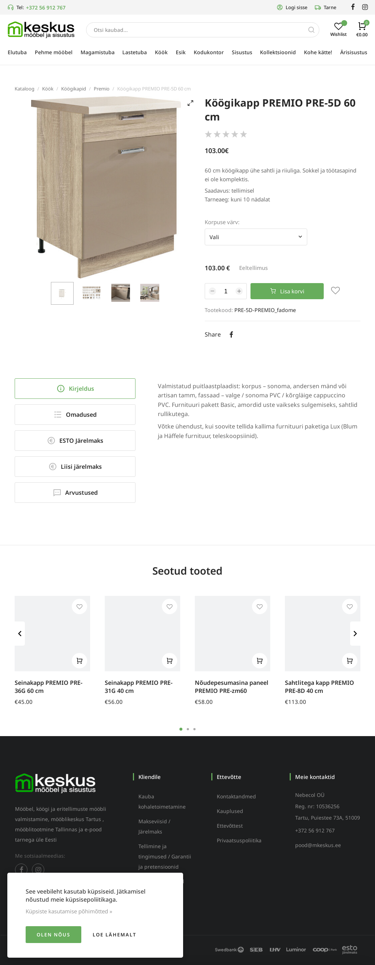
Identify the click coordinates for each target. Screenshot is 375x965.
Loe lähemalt (114, 934)
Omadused (75, 414)
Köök (47, 88)
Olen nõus (53, 934)
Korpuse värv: (222, 222)
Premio (101, 88)
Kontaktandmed (236, 796)
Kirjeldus (75, 388)
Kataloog (24, 88)
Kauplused (230, 811)
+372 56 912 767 (46, 7)
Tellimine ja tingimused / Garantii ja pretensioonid (164, 856)
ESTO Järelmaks (75, 440)
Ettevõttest (230, 825)
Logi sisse (291, 7)
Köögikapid (73, 88)
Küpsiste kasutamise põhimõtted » (69, 911)
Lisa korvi (287, 291)
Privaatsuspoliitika (239, 840)
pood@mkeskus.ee (318, 845)
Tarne (325, 7)
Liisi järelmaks (75, 466)
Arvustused (75, 492)
